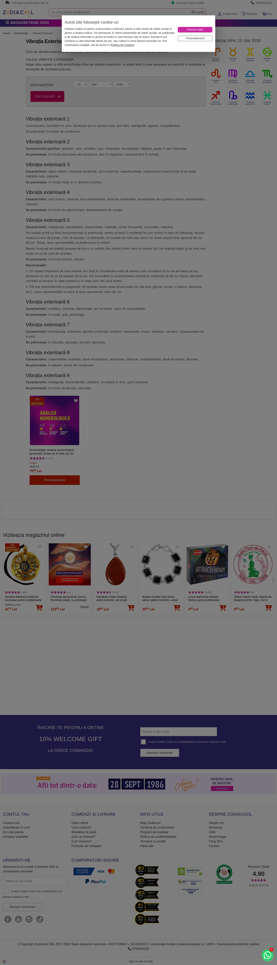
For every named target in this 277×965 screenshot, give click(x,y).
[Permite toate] (195, 29)
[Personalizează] (195, 38)
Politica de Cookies (122, 45)
